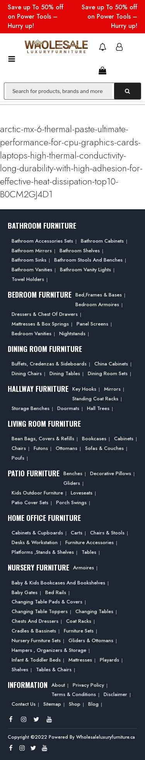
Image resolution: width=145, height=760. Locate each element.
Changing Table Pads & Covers (47, 601)
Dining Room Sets (108, 373)
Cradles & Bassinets (34, 630)
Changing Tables (94, 611)
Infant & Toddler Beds (36, 659)
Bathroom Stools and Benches (88, 260)
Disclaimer (115, 694)
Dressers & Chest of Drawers (45, 314)
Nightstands (72, 333)
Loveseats (81, 492)
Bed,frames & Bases (98, 294)
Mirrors (112, 389)
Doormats (68, 408)
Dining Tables (64, 373)
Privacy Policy (88, 685)
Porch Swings (71, 502)
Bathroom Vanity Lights (85, 269)
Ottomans (66, 448)
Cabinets (123, 438)
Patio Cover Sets (30, 502)
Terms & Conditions (73, 694)
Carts (76, 532)
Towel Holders (28, 279)
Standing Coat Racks (95, 398)
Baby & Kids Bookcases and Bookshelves (58, 582)
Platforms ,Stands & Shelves (43, 552)
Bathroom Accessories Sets (42, 241)
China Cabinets (111, 363)
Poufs (18, 458)
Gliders (71, 483)
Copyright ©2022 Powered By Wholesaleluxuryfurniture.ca (71, 737)
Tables (89, 552)
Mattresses (80, 659)
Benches (72, 473)
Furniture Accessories (89, 542)
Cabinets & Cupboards (37, 532)
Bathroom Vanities (32, 269)
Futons (41, 448)
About (58, 685)
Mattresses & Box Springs (40, 323)
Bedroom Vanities (31, 333)
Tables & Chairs (54, 669)
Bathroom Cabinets (102, 241)
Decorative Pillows (110, 473)
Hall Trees (98, 408)
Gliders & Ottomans (90, 640)
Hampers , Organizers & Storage (49, 650)
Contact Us (24, 704)
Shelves (20, 669)
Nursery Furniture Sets (36, 640)
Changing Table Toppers (40, 611)
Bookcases (94, 438)
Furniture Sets (79, 630)
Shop (74, 704)
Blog (93, 704)
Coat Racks (78, 621)
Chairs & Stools (107, 532)
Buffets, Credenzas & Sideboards (49, 363)
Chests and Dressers (35, 621)
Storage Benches (30, 408)
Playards (109, 659)
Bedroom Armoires (97, 304)
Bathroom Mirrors (32, 250)
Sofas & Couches (104, 448)
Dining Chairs (27, 373)
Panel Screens (92, 323)
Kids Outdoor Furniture (37, 492)
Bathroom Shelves (80, 250)
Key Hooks (84, 389)
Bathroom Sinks (29, 260)
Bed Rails (55, 592)
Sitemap (52, 704)
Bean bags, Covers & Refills (43, 438)
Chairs (19, 448)
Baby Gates (25, 592)
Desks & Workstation (35, 542)
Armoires (83, 567)
